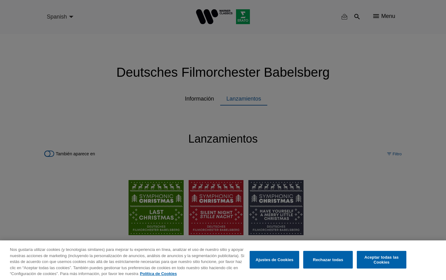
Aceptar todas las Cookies (382, 260)
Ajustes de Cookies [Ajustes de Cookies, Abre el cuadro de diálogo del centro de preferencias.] (274, 259)
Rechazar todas (328, 259)
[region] (223, 260)
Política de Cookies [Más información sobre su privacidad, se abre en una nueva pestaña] (158, 273)
